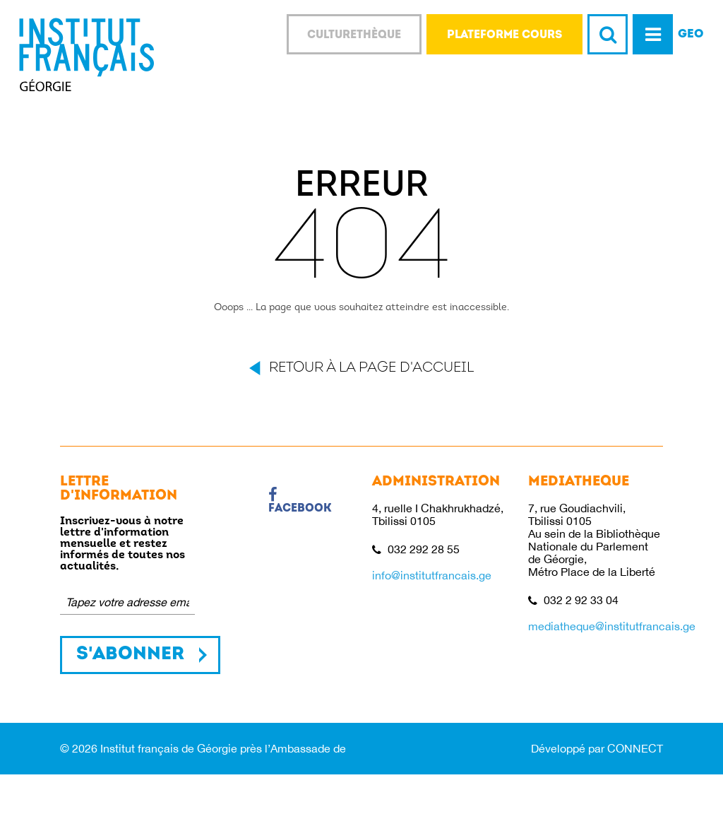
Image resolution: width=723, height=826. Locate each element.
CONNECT (635, 748)
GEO (691, 34)
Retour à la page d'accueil (371, 368)
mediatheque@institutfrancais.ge (611, 626)
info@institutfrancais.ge (431, 575)
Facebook (300, 501)
